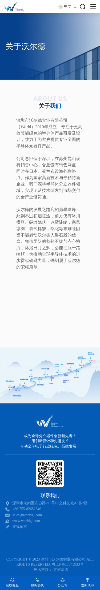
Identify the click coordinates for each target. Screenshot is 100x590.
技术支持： (43, 570)
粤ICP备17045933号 (68, 564)
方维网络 (60, 570)
